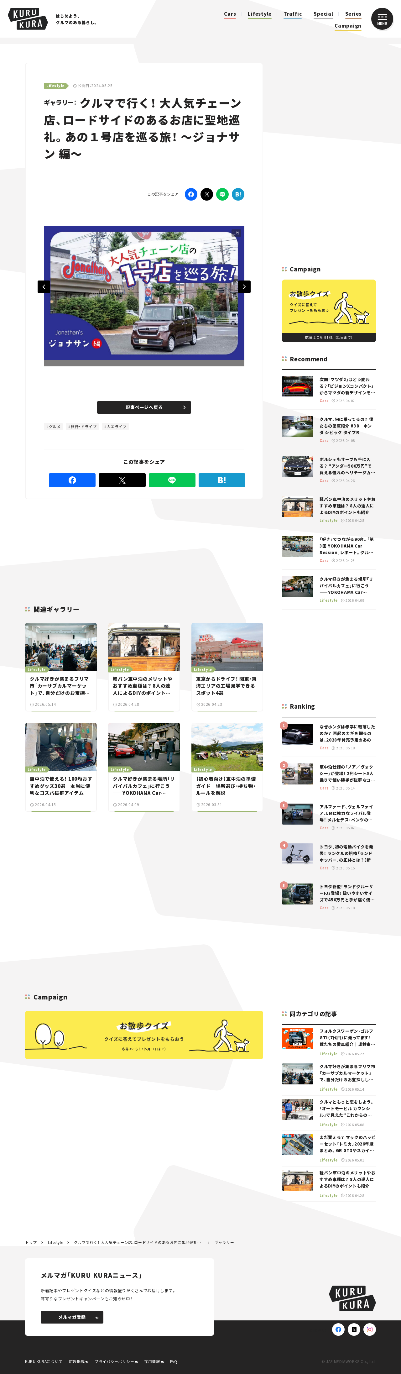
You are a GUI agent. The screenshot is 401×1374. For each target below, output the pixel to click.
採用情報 (152, 1361)
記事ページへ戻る (155, 407)
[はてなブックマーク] (238, 194)
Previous (44, 287)
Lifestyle (260, 13)
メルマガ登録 (78, 1317)
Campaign (348, 25)
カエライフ (117, 426)
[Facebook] (191, 194)
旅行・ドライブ (83, 426)
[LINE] (222, 194)
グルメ (55, 426)
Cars (230, 13)
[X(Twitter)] (354, 1329)
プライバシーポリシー (114, 1361)
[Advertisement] (94, 545)
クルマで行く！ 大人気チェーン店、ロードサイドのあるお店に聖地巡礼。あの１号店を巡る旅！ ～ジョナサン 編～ (138, 1242)
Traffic (293, 13)
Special (323, 13)
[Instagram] (369, 1329)
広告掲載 (77, 1361)
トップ (31, 1242)
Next (244, 287)
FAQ (173, 1361)
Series (353, 13)
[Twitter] (206, 194)
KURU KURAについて (44, 1361)
